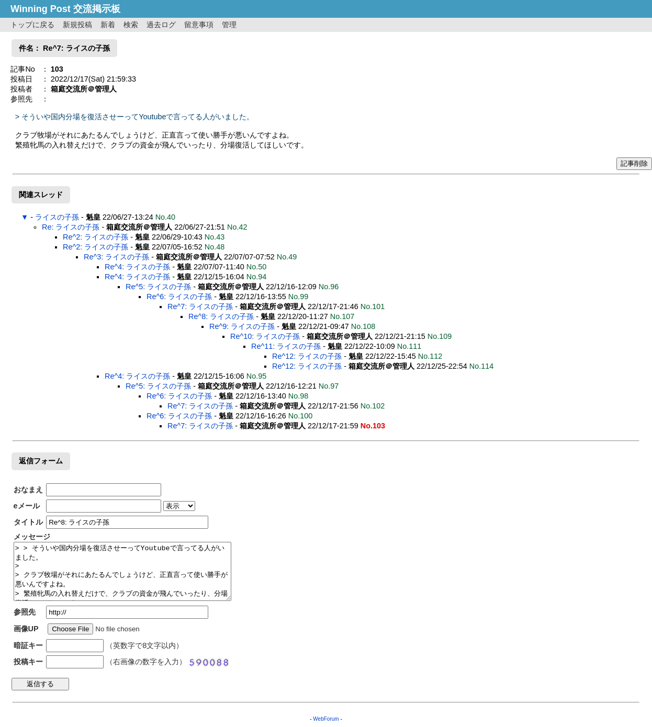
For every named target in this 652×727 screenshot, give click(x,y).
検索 (130, 24)
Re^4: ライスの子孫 (137, 267)
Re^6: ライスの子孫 (179, 296)
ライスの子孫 (57, 217)
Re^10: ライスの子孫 (265, 336)
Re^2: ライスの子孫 (95, 237)
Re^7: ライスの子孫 (200, 306)
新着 (107, 24)
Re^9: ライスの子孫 (242, 326)
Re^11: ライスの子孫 (286, 346)
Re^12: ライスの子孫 (307, 356)
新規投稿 (77, 24)
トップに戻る (32, 24)
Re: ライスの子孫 (70, 227)
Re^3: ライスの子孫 (116, 257)
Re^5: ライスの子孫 (158, 286)
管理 (229, 24)
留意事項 (198, 24)
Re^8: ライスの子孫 (221, 316)
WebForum (326, 719)
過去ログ (161, 24)
